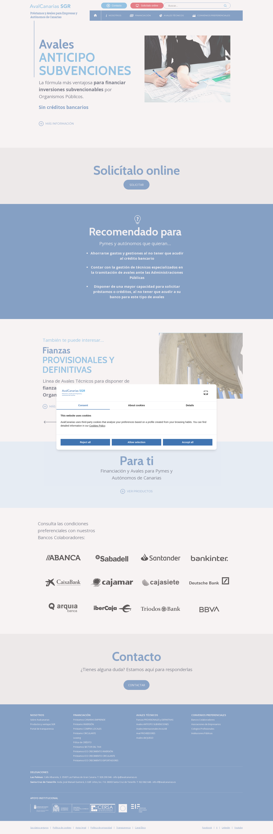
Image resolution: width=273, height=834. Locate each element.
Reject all (85, 442)
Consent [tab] (83, 405)
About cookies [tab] (136, 405)
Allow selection (136, 442)
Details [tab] (190, 405)
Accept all (187, 442)
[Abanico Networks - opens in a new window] (208, 393)
